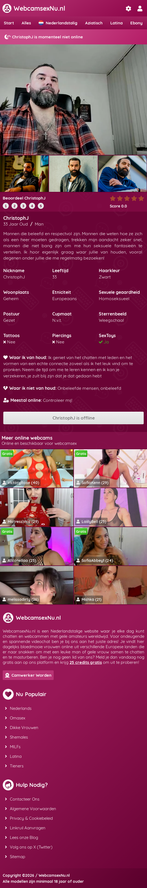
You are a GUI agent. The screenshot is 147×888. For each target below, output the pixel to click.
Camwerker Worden (28, 675)
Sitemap (15, 856)
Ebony (136, 22)
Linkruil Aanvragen (25, 827)
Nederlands (18, 708)
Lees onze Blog (21, 837)
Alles (26, 22)
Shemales (16, 737)
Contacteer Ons (22, 799)
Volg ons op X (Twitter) (29, 847)
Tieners (14, 766)
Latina (116, 22)
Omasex (15, 718)
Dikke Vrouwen (21, 727)
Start (9, 22)
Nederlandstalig (58, 22)
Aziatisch (94, 22)
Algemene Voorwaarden (30, 808)
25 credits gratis (86, 662)
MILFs (13, 746)
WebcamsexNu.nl (33, 8)
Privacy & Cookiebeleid (29, 818)
